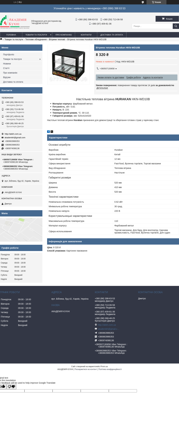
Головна (11, 35)
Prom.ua (104, 366)
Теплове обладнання (36, 39)
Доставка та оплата (111, 35)
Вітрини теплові (57, 39)
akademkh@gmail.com (15, 137)
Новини (7, 63)
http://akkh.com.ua (13, 134)
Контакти (86, 35)
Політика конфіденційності (110, 369)
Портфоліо (8, 54)
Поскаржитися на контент (86, 369)
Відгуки (7, 77)
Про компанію (63, 35)
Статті (6, 68)
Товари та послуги (36, 35)
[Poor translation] (11, 386)
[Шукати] (176, 26)
